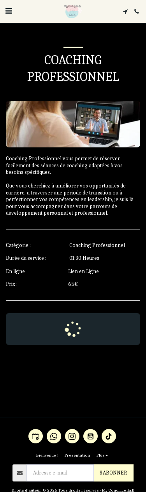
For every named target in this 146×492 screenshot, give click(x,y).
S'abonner (113, 472)
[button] (8, 11)
